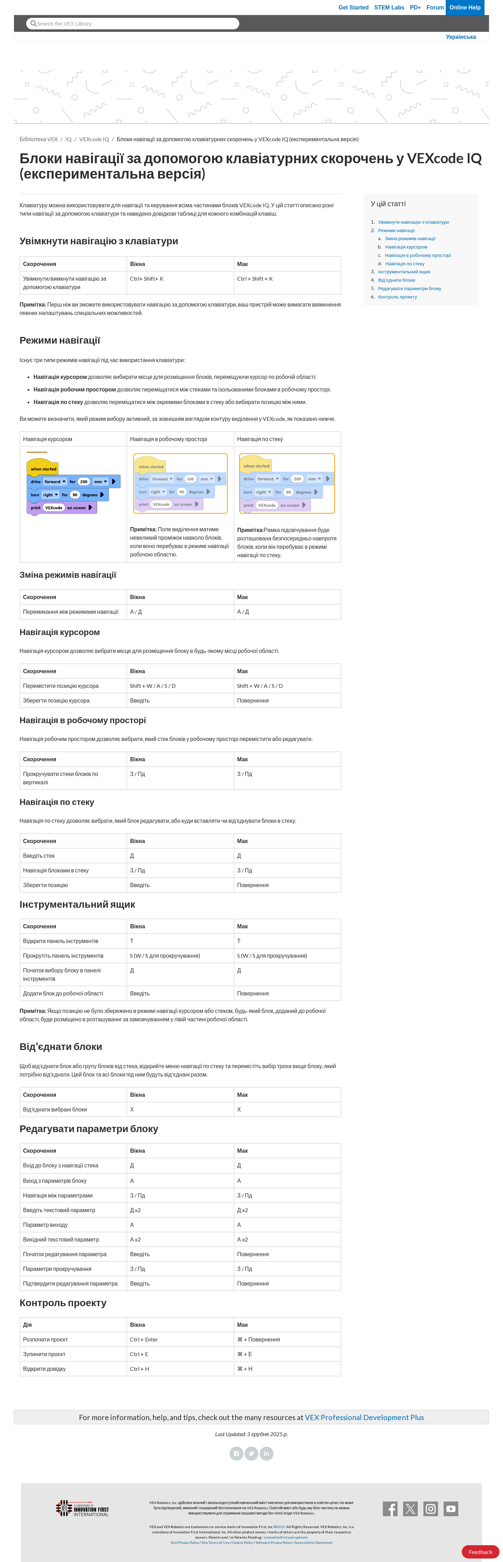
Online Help (465, 7)
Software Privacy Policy (274, 1542)
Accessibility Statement (313, 1542)
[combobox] (132, 23)
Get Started (353, 7)
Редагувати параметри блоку (410, 288)
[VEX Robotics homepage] (33, 7)
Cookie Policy (242, 1542)
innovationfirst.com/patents (286, 1537)
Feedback (481, 1551)
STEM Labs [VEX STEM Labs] (389, 7)
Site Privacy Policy (185, 1542)
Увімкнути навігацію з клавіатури (413, 222)
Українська (461, 37)
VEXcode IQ (94, 139)
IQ (68, 139)
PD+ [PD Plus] (415, 7)
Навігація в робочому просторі (418, 255)
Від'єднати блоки (396, 280)
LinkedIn (267, 1454)
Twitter (251, 1454)
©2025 (279, 1527)
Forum (435, 7)
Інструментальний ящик (404, 271)
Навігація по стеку (404, 263)
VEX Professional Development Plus (364, 1417)
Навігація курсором (406, 247)
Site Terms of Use (215, 1542)
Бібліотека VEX (39, 139)
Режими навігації (396, 230)
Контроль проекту (397, 297)
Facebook (236, 1454)
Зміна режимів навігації (410, 238)
